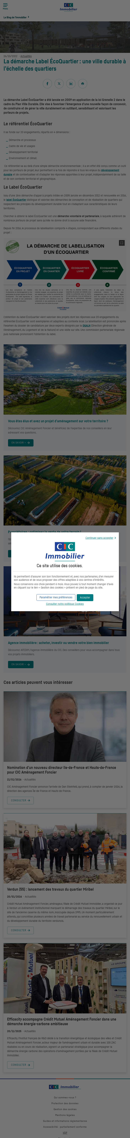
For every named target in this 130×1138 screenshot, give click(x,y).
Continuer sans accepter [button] (99, 538)
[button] (85, 597)
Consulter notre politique (65, 604)
